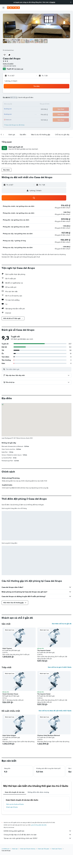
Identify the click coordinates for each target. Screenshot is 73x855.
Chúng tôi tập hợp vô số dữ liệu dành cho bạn (37, 834)
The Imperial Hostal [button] (43, 650)
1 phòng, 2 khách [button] (11, 81)
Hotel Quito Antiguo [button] (9, 735)
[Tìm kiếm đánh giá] (38, 369)
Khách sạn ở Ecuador (43, 848)
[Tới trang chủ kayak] (13, 7)
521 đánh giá (18, 69)
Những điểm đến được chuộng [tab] (38, 792)
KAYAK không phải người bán (37, 831)
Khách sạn (15, 848)
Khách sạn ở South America (27, 848)
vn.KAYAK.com (6, 848)
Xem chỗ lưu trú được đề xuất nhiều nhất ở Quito (55, 711)
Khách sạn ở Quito (12, 807)
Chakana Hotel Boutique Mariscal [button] (48, 735)
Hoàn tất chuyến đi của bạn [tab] (14, 792)
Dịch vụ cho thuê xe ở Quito (15, 804)
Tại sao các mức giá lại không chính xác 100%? (37, 838)
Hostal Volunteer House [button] (10, 694)
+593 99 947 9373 (9, 66)
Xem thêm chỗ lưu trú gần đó (61, 624)
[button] (70, 2)
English (52, 2)
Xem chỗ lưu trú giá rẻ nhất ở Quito (59, 667)
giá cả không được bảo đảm (39, 825)
